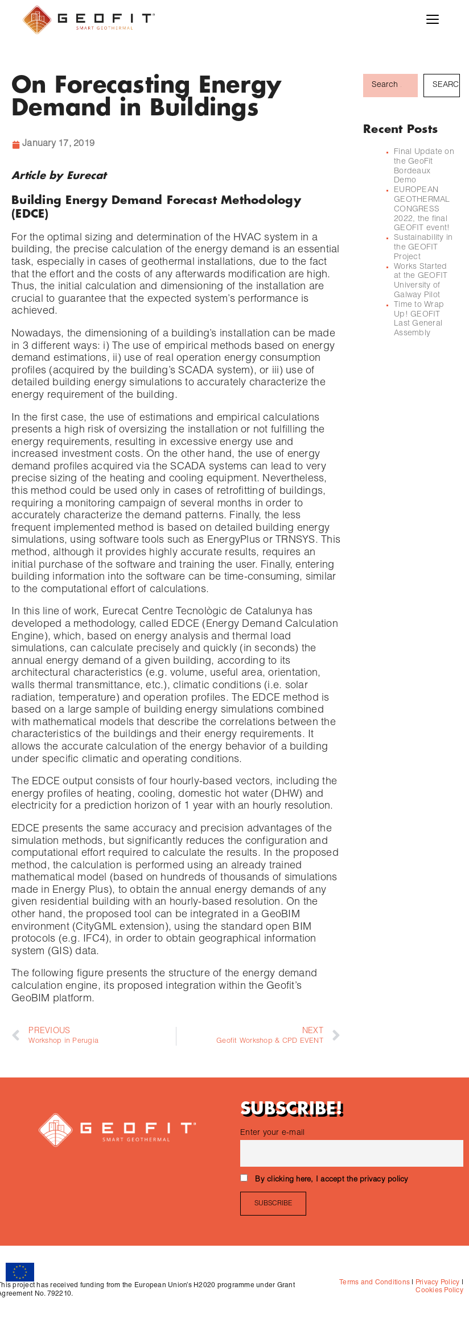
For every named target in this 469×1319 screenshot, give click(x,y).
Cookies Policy (439, 1290)
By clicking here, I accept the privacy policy (331, 1180)
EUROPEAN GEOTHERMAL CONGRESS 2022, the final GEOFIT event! (423, 209)
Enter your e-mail (272, 1133)
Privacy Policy (437, 1282)
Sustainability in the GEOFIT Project (423, 247)
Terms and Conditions (374, 1282)
